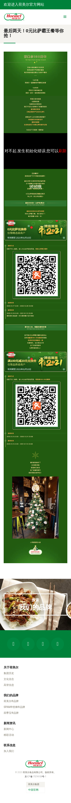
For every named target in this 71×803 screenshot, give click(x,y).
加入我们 (9, 751)
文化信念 (9, 679)
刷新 (62, 151)
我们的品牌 (11, 695)
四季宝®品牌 (11, 712)
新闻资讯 (9, 723)
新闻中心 (9, 729)
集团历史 (9, 673)
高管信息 (9, 684)
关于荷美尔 (11, 667)
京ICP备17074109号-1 (35, 776)
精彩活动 (9, 734)
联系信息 (9, 745)
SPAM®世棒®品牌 (14, 706)
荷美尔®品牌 (11, 701)
